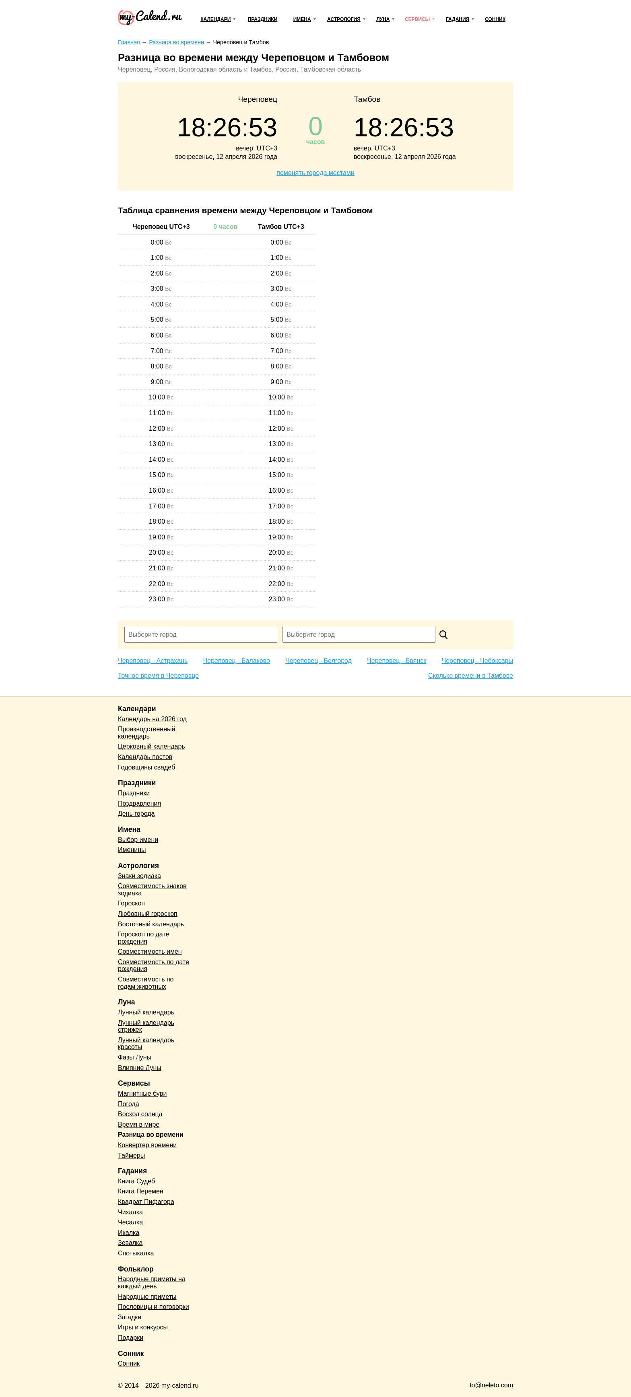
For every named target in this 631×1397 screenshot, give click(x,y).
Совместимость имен (150, 951)
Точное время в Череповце (158, 675)
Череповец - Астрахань (153, 660)
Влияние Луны (139, 1067)
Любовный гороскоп (147, 913)
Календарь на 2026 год (152, 719)
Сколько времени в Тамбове (470, 675)
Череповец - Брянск (396, 660)
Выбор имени (138, 839)
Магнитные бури (142, 1093)
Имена (302, 19)
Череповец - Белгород (318, 660)
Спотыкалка (136, 1253)
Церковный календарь (151, 746)
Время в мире (138, 1124)
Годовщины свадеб (146, 767)
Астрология (344, 19)
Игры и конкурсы (143, 1327)
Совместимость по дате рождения (153, 966)
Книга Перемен (140, 1191)
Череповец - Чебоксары (477, 660)
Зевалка (130, 1242)
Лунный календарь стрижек (146, 1026)
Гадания (457, 19)
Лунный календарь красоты (146, 1044)
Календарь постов (145, 756)
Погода (128, 1104)
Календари (215, 19)
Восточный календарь (151, 924)
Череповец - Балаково (236, 660)
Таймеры (131, 1155)
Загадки (129, 1317)
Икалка (128, 1232)
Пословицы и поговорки (153, 1306)
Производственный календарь (146, 733)
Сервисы (417, 19)
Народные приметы (147, 1296)
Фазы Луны (134, 1057)
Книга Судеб (136, 1181)
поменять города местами (315, 172)
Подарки (130, 1337)
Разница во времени (151, 1134)
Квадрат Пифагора (146, 1201)
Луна (383, 19)
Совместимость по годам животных (146, 983)
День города (136, 813)
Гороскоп (131, 903)
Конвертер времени (147, 1145)
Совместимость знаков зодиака (152, 890)
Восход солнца (140, 1114)
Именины (132, 849)
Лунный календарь (146, 1012)
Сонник (495, 19)
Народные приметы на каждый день (152, 1283)
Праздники (263, 19)
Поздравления (139, 803)
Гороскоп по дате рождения (143, 938)
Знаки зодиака (139, 875)
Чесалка (130, 1222)
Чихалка (130, 1212)
